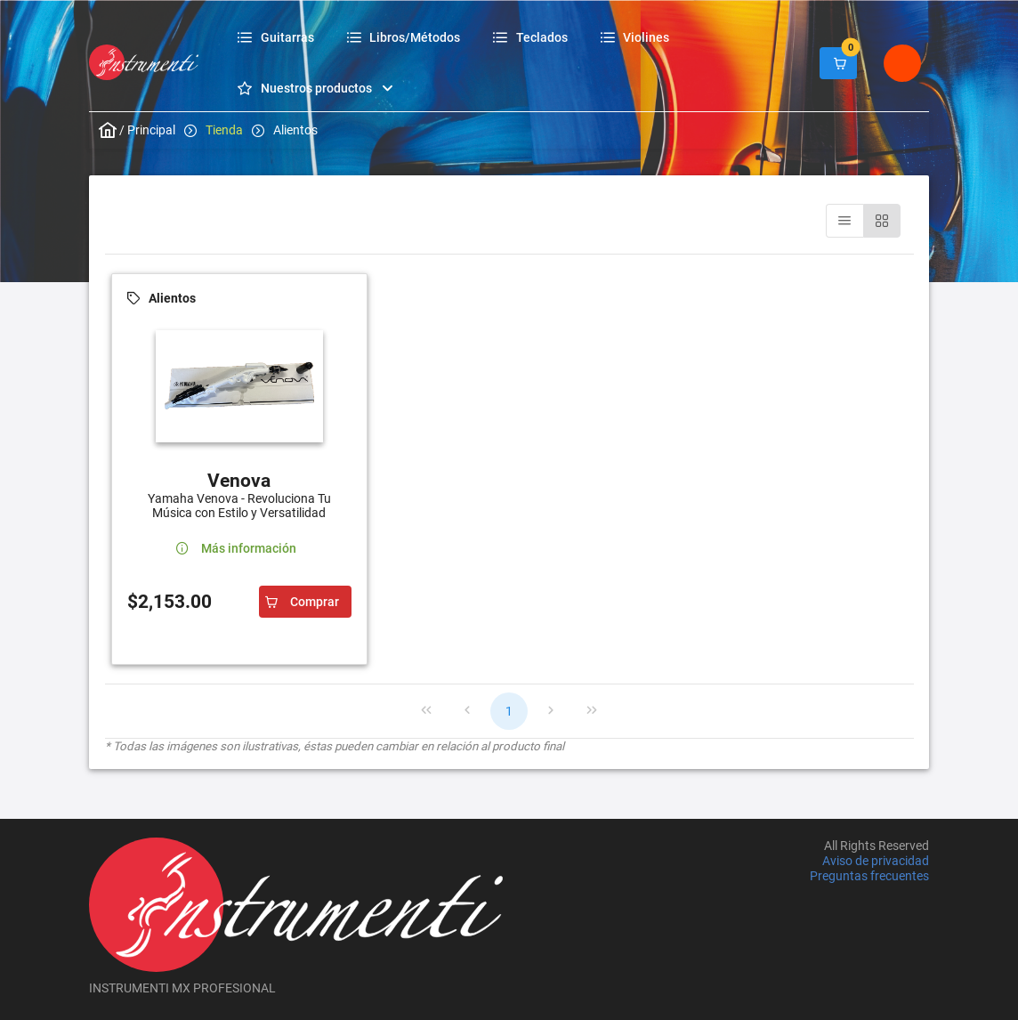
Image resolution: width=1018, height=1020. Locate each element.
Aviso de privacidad (875, 861)
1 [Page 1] (509, 711)
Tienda (224, 130)
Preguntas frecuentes (869, 877)
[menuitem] (278, 37)
